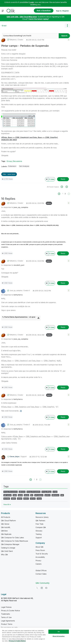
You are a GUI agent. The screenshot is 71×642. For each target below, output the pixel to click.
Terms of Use (6, 617)
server (32, 499)
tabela (26, 495)
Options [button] (67, 25)
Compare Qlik (41, 527)
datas (13, 499)
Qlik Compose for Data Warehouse (14, 541)
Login (31, 2)
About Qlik (39, 547)
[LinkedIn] (41, 588)
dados (26, 499)
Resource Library (42, 517)
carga (39, 499)
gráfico (47, 495)
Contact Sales (41, 574)
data (14, 495)
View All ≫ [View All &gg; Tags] (7, 504)
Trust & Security (42, 554)
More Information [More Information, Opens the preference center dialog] (59, 636)
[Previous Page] (60, 194)
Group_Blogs (46, 492)
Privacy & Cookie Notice (10, 610)
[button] (68, 39)
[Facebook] (46, 588)
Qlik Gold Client (7, 551)
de (32, 495)
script (55, 492)
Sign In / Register (62, 11)
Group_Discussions (14, 161)
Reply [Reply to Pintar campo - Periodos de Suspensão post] (63, 179)
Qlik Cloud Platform (8, 520)
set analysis (39, 495)
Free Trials (39, 524)
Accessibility (40, 557)
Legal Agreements (8, 621)
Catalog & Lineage (8, 548)
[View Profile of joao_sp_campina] (16, 290)
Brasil (4, 26)
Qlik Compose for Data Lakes (12, 537)
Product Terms (6, 624)
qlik (62, 495)
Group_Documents (33, 492)
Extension (12, 166)
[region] (35, 634)
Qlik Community (42, 583)
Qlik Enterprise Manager (10, 544)
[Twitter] (37, 588)
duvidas (6, 499)
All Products (5, 517)
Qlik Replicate (6, 534)
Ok (59, 631)
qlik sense (7, 495)
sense (20, 499)
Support (39, 537)
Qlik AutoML (5, 527)
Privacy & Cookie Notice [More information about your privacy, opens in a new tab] (17, 641)
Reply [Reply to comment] (63, 253)
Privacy (38, 560)
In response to (14, 207)
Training (38, 534)
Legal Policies (6, 607)
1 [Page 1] (62, 194)
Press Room (40, 550)
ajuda (20, 495)
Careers (38, 564)
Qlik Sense (5, 524)
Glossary (39, 531)
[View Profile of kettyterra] (13, 40)
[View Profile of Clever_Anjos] (14, 457)
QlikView (4, 531)
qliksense (55, 495)
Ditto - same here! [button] (9, 174)
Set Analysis (24, 166)
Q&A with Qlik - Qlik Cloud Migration (22, 17)
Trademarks (5, 614)
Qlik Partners (40, 520)
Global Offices (41, 570)
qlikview (22, 492)
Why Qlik (4, 554)
